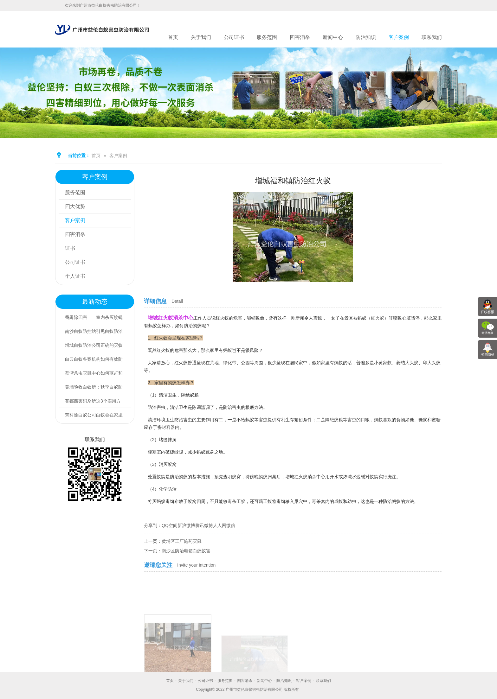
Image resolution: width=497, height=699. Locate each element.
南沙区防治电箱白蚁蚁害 (186, 550)
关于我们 (201, 37)
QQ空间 (170, 525)
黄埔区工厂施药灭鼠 (182, 541)
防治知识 (366, 37)
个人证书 (75, 276)
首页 (173, 37)
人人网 (219, 525)
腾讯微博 (204, 525)
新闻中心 (333, 37)
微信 (230, 525)
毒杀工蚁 (236, 501)
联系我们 (432, 37)
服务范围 (267, 37)
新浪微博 (186, 525)
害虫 (351, 419)
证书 (70, 248)
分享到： (153, 525)
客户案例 (399, 37)
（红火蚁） (377, 318)
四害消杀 (300, 37)
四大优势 (75, 206)
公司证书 (234, 37)
